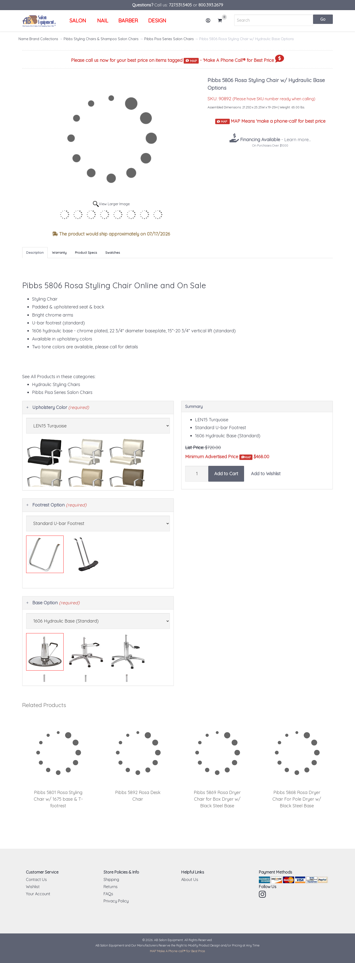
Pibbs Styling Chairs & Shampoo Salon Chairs (101, 39)
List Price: (194, 447)
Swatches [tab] (112, 252)
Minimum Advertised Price (218, 457)
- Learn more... (275, 139)
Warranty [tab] (59, 252)
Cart (222, 20)
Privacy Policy (116, 900)
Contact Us (36, 879)
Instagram (263, 894)
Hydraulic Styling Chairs (56, 384)
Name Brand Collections (38, 39)
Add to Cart (226, 473)
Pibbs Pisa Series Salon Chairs (169, 39)
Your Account (38, 893)
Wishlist (33, 886)
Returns (111, 886)
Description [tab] (35, 252)
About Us (189, 879)
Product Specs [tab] (86, 252)
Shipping (111, 879)
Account (209, 22)
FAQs (108, 893)
